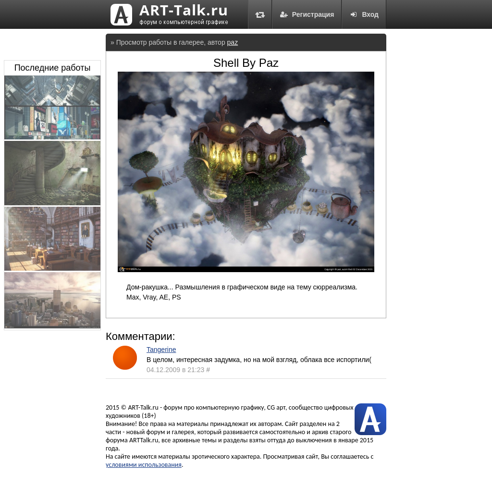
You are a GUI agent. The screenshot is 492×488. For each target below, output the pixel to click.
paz (232, 42)
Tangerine (161, 349)
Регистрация (307, 14)
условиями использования (144, 465)
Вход (364, 14)
